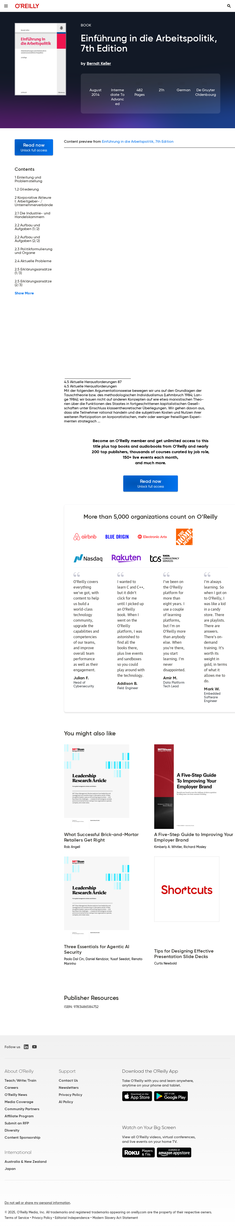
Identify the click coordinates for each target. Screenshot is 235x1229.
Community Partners (22, 1109)
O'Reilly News (16, 1094)
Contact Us (68, 1080)
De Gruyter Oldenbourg (205, 92)
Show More (24, 293)
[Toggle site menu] (5, 5)
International (18, 1152)
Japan (10, 1168)
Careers (11, 1087)
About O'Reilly (19, 1071)
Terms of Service (17, 1218)
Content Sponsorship (22, 1137)
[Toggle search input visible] (229, 5)
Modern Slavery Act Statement (115, 1218)
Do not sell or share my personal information (37, 1203)
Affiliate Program (19, 1116)
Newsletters (68, 1087)
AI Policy (66, 1101)
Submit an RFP (17, 1123)
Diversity (12, 1130)
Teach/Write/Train (20, 1080)
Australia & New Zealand (26, 1161)
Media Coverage (19, 1101)
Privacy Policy (70, 1094)
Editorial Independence (72, 1218)
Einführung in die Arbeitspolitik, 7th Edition (137, 141)
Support (67, 1071)
